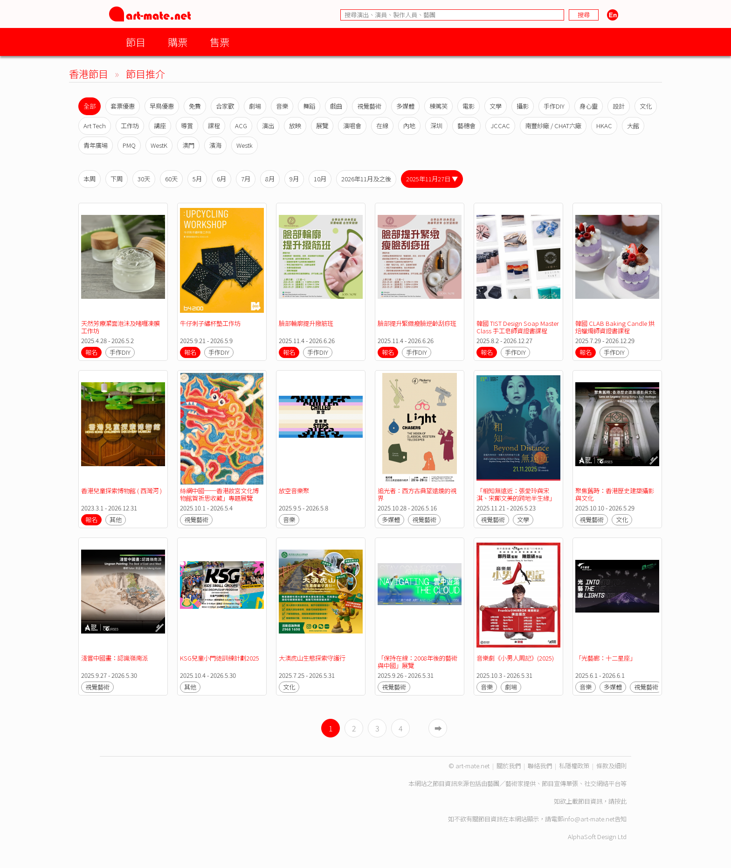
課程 (214, 125)
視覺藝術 (369, 106)
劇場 (255, 106)
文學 (496, 106)
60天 (171, 178)
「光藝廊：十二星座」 (605, 658)
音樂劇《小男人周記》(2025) (515, 658)
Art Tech (94, 125)
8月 (270, 178)
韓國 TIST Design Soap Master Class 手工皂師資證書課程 (518, 327)
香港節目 (88, 73)
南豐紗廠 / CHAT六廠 (553, 125)
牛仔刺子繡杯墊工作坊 (210, 323)
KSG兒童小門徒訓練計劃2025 (219, 658)
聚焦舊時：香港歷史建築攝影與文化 (614, 494)
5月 (197, 178)
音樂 (282, 106)
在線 (382, 125)
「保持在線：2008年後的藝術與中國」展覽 (417, 662)
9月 (294, 178)
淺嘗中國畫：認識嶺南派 (114, 658)
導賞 (187, 125)
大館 (633, 125)
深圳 (436, 125)
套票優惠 (122, 106)
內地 (409, 125)
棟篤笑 (438, 106)
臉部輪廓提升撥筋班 (306, 323)
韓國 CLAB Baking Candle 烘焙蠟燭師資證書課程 (615, 327)
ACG (241, 125)
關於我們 (509, 765)
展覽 (322, 125)
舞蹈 (309, 106)
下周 (116, 178)
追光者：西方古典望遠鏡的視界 (417, 494)
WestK (159, 145)
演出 (268, 125)
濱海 (215, 145)
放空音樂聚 (294, 490)
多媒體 (405, 106)
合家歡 (225, 106)
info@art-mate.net (588, 818)
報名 (91, 352)
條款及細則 (611, 765)
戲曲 (336, 106)
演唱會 (352, 125)
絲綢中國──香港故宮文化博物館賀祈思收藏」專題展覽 (219, 494)
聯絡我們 (540, 765)
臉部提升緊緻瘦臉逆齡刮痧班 (417, 323)
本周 (89, 178)
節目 (135, 41)
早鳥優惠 (162, 106)
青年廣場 (95, 145)
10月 (320, 178)
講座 (160, 125)
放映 (295, 125)
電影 (468, 106)
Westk (244, 145)
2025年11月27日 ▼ (432, 178)
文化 (646, 106)
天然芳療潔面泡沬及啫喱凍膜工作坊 (120, 327)
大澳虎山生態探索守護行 (312, 658)
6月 (221, 178)
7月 (245, 178)
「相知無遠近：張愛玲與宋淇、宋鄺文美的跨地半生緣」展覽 (515, 498)
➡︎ (438, 728)
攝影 (523, 106)
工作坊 (130, 125)
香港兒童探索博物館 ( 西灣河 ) (121, 490)
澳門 (188, 145)
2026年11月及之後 (366, 178)
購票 (177, 41)
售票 (219, 41)
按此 (620, 801)
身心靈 (588, 106)
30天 (144, 178)
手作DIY (554, 106)
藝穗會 (466, 125)
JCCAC (500, 125)
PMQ (129, 145)
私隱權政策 (574, 765)
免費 (195, 106)
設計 (619, 106)
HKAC (604, 125)
